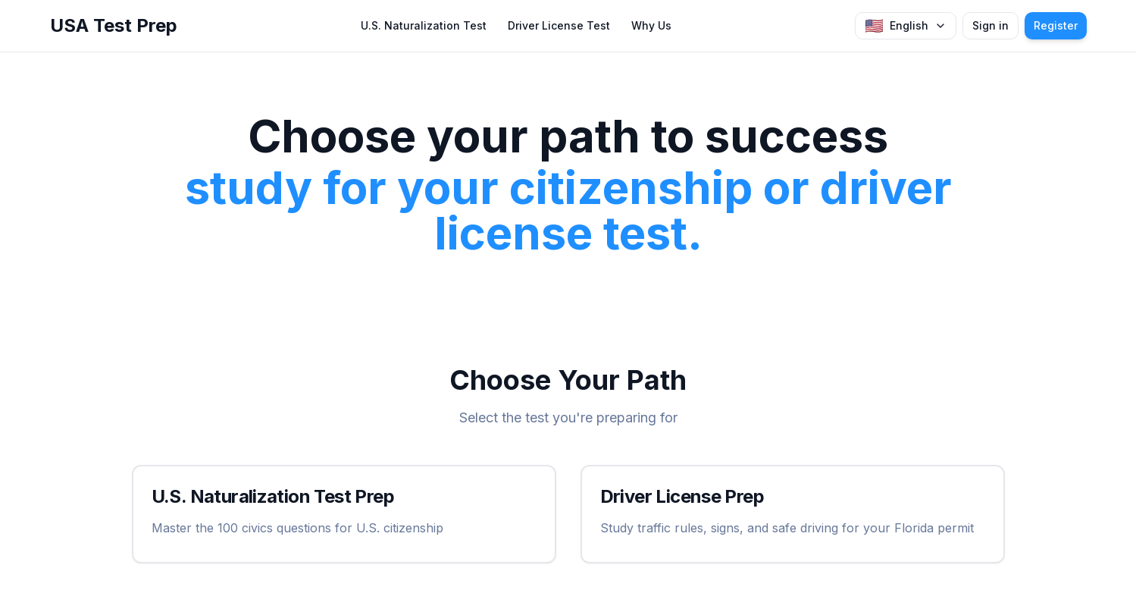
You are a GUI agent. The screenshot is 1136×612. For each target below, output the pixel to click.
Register (1056, 25)
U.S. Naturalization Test (424, 25)
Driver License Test (559, 25)
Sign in (990, 25)
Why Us (651, 25)
